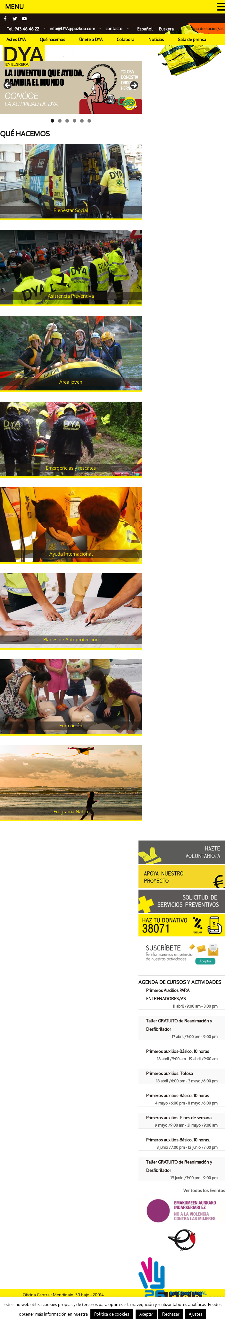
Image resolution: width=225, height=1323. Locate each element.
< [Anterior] (8, 85)
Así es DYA (16, 40)
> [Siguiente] (133, 85)
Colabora (125, 40)
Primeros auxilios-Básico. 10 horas (177, 1051)
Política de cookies (111, 1314)
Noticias (156, 40)
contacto (113, 29)
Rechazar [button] (170, 1314)
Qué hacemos (52, 40)
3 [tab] (67, 121)
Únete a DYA (91, 40)
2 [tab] (60, 121)
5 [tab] (82, 121)
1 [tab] (52, 121)
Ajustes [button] (195, 1314)
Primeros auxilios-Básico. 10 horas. (178, 1140)
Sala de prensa (192, 40)
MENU (14, 6)
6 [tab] (89, 121)
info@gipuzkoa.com (72, 29)
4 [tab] (74, 121)
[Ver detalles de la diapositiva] (71, 87)
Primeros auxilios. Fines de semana (179, 1118)
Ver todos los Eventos (204, 1191)
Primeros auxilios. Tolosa (169, 1074)
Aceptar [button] (146, 1314)
